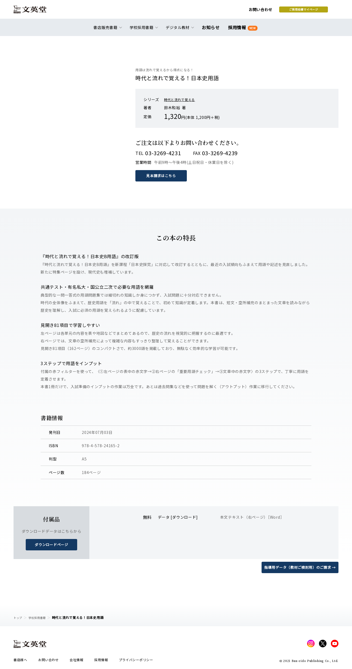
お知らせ (212, 30)
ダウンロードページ (51, 544)
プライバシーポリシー (136, 661)
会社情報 (76, 661)
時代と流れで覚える (182, 99)
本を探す (314, 11)
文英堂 (35, 11)
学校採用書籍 (40, 617)
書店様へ (20, 661)
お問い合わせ (217, 11)
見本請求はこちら (162, 175)
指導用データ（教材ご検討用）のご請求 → (297, 566)
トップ (19, 617)
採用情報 (241, 30)
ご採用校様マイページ (260, 11)
